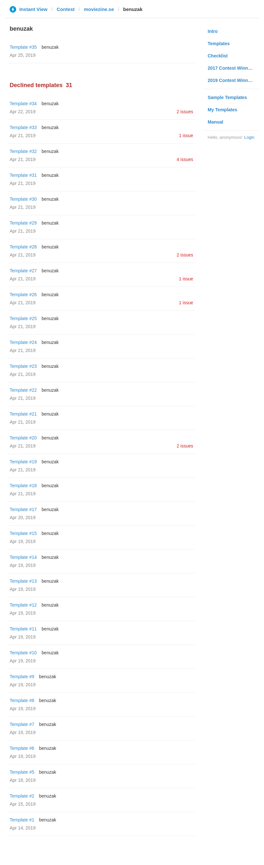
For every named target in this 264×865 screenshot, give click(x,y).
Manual (215, 122)
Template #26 (23, 294)
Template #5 (22, 772)
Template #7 (22, 724)
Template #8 (22, 700)
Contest (66, 9)
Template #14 (23, 557)
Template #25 (23, 318)
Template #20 (23, 437)
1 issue (186, 135)
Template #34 (23, 103)
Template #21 (23, 414)
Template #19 (23, 461)
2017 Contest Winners (231, 68)
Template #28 (23, 246)
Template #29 (23, 223)
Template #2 (22, 796)
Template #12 (23, 605)
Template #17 (23, 509)
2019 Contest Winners (231, 80)
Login (249, 137)
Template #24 (23, 342)
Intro (213, 31)
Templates (219, 43)
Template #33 (23, 127)
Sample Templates (227, 97)
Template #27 (23, 270)
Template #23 (23, 366)
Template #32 (23, 151)
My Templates (222, 109)
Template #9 (22, 676)
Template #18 (23, 485)
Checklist (218, 55)
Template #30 (23, 199)
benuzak (50, 47)
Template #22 (23, 390)
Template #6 (22, 748)
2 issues (185, 111)
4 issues (185, 159)
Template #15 (23, 533)
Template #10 (23, 652)
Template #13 (23, 581)
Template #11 (23, 628)
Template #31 (23, 175)
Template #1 (22, 819)
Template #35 (23, 47)
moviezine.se (99, 9)
